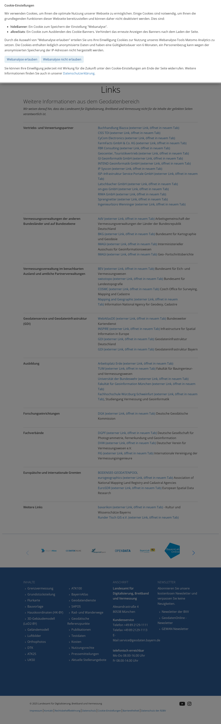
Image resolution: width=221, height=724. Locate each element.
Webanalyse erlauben (22, 59)
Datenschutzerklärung (79, 73)
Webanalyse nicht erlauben (62, 59)
